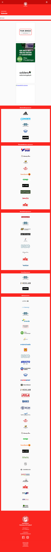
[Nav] (2, 2)
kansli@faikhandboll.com (25, 533)
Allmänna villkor (25, 542)
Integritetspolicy (25, 546)
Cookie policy (25, 544)
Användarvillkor (25, 543)
